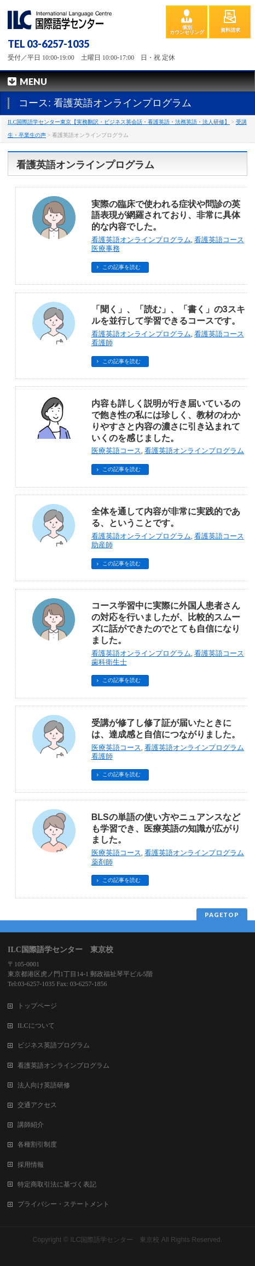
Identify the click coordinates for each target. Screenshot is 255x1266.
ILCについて (36, 1025)
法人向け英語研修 (44, 1085)
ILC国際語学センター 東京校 (114, 1240)
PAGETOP (222, 914)
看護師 (102, 343)
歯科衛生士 (109, 662)
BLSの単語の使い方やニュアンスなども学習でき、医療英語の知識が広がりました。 (165, 828)
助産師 (102, 545)
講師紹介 (31, 1124)
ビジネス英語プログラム (54, 1045)
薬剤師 (102, 862)
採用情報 (31, 1164)
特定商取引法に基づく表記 (57, 1184)
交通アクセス (37, 1105)
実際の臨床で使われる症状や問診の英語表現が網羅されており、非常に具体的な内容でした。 (165, 215)
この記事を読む (121, 267)
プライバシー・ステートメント (63, 1204)
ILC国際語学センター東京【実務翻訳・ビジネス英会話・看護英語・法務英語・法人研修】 (119, 122)
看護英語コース (219, 240)
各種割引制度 (37, 1144)
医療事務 (105, 249)
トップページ (37, 1006)
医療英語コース (116, 451)
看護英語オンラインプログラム (141, 240)
